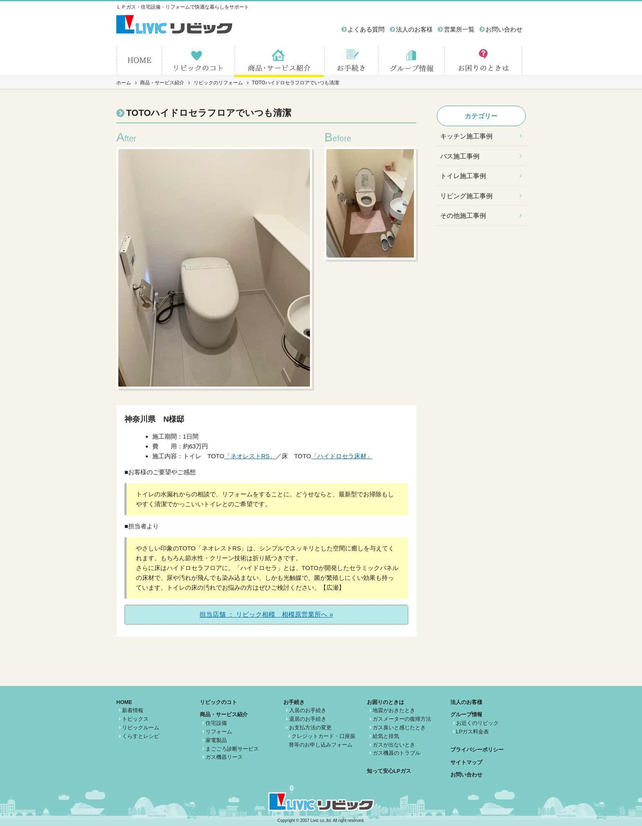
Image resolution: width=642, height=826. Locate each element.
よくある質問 (366, 29)
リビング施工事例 (466, 195)
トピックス (135, 719)
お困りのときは (385, 702)
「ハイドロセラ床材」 (342, 456)
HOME (124, 702)
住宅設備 (216, 723)
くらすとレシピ (140, 736)
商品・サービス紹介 (162, 83)
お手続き (294, 702)
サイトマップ (466, 762)
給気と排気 (386, 736)
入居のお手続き (307, 710)
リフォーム (219, 732)
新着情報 (132, 710)
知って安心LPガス (389, 771)
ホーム (123, 83)
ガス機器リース (224, 757)
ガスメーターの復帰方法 (402, 719)
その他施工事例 (463, 215)
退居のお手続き (307, 719)
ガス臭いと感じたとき (399, 727)
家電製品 (216, 740)
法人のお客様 (414, 29)
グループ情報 (466, 714)
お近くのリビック (477, 723)
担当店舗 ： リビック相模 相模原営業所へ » (266, 614)
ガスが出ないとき (394, 745)
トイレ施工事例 (463, 175)
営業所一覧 (459, 29)
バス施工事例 (459, 156)
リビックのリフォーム (218, 83)
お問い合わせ (504, 29)
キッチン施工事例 (466, 136)
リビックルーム (140, 727)
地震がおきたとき (394, 710)
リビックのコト (218, 702)
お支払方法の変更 (310, 727)
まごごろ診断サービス (232, 749)
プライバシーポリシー (477, 750)
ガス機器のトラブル (396, 753)
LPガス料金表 (472, 732)
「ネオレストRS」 (250, 456)
